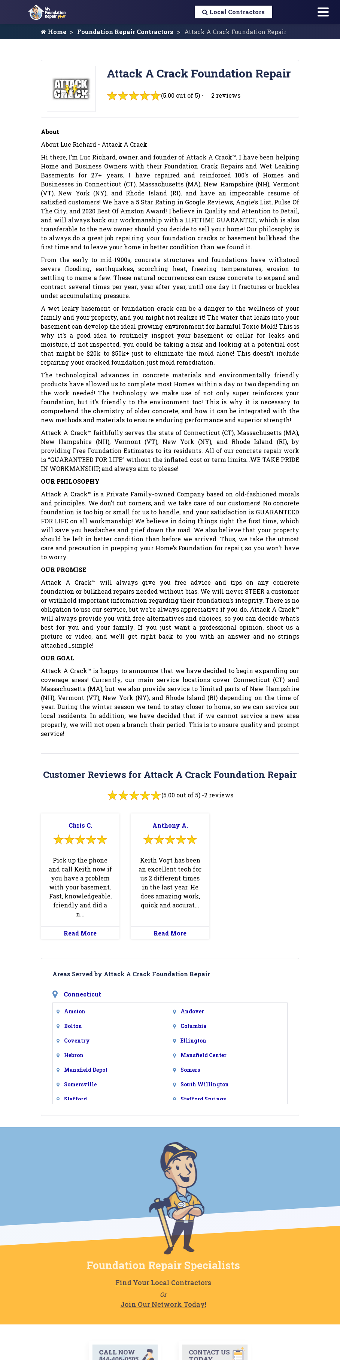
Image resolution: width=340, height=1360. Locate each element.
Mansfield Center (203, 1055)
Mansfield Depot (85, 1069)
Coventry (77, 1040)
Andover (192, 1011)
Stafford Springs (203, 1098)
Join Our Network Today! (149, 1304)
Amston (74, 1011)
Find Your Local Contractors (149, 1282)
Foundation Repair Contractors (125, 32)
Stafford (75, 1098)
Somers (190, 1069)
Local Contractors (233, 12)
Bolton (73, 1025)
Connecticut (82, 994)
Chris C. (80, 825)
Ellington (193, 1040)
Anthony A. (170, 825)
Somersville (80, 1084)
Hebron (74, 1055)
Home (53, 32)
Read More (80, 933)
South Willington (204, 1084)
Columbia (193, 1025)
